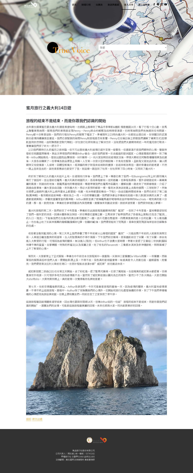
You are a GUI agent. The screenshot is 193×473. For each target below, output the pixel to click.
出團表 (99, 4)
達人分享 (128, 4)
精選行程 (86, 4)
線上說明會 (144, 4)
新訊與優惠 (113, 4)
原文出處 (37, 419)
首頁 (74, 4)
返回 (28, 419)
